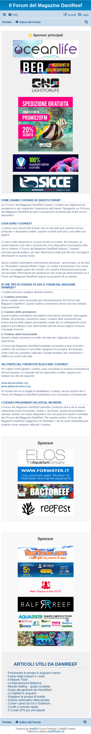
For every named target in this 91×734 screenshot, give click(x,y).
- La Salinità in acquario (21, 693)
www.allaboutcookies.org (16, 386)
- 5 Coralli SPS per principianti (25, 710)
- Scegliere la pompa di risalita (25, 696)
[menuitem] (13, 15)
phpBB (33, 728)
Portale (6, 22)
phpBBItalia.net (56, 731)
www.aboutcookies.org (14, 382)
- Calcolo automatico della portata (28, 700)
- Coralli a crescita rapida (22, 707)
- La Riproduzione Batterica (23, 683)
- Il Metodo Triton (17, 679)
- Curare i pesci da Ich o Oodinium (28, 703)
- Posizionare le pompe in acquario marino (33, 673)
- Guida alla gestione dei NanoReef (28, 690)
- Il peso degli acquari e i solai (25, 676)
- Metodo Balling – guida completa (28, 686)
